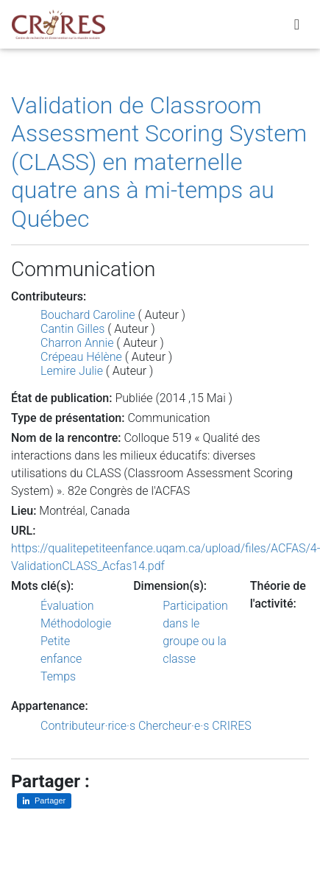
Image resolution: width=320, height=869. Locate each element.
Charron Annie (76, 343)
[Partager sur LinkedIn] (44, 801)
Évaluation (67, 606)
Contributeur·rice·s (87, 726)
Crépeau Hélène (81, 357)
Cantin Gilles (72, 329)
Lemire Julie (71, 371)
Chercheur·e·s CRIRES (195, 726)
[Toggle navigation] (296, 24)
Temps (58, 676)
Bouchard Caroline (87, 315)
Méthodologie (75, 623)
